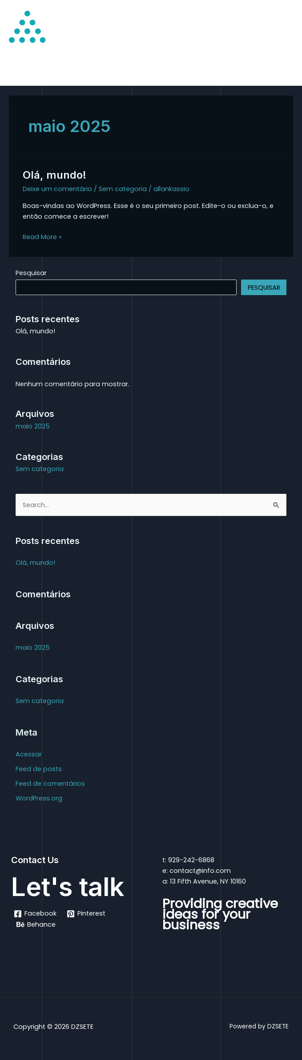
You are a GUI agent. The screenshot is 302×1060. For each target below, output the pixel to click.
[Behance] (36, 924)
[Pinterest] (86, 914)
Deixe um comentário (57, 188)
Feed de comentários (50, 783)
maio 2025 (33, 426)
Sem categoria (123, 188)
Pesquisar (31, 272)
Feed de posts (39, 768)
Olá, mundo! (54, 174)
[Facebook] (35, 914)
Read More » (42, 236)
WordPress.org (39, 798)
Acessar (29, 754)
